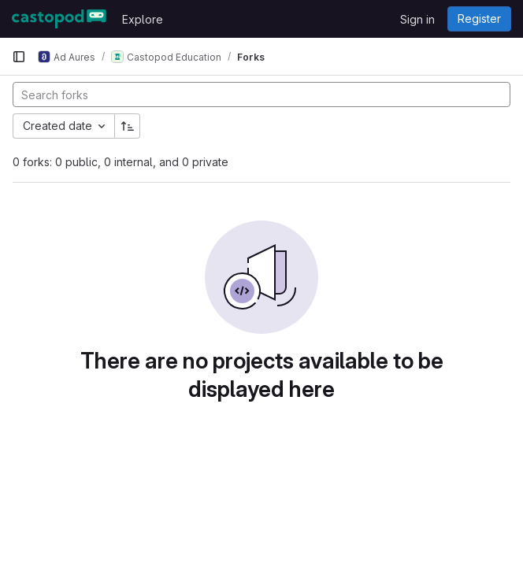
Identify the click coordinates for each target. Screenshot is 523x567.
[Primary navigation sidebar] (19, 56)
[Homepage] (59, 19)
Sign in (417, 19)
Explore (142, 19)
